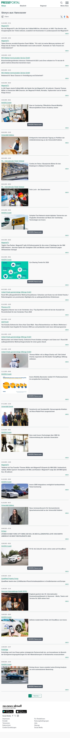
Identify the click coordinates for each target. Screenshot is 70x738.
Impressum (6, 719)
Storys (3, 6)
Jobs (35, 723)
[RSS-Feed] (67, 16)
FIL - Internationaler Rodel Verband (12, 161)
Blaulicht (23, 6)
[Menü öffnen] (67, 2)
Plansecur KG (5, 307)
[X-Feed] (61, 16)
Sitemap (37, 725)
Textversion (6, 723)
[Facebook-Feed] (64, 16)
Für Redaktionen (39, 719)
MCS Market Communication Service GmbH (15, 58)
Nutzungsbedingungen (41, 721)
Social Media (38, 727)
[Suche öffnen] (61, 2)
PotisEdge (4, 649)
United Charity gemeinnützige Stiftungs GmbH (16, 292)
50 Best (3, 531)
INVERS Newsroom (35, 124)
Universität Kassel (7, 406)
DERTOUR (5, 322)
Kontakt (4, 721)
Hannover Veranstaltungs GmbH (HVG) (14, 591)
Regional (43, 6)
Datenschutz (6, 725)
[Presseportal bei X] (14, 716)
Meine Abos (65, 6)
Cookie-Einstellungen (9, 727)
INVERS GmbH (6, 102)
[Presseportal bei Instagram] (17, 715)
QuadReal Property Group (9, 578)
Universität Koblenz (7, 135)
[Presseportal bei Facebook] (12, 716)
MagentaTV (5, 26)
